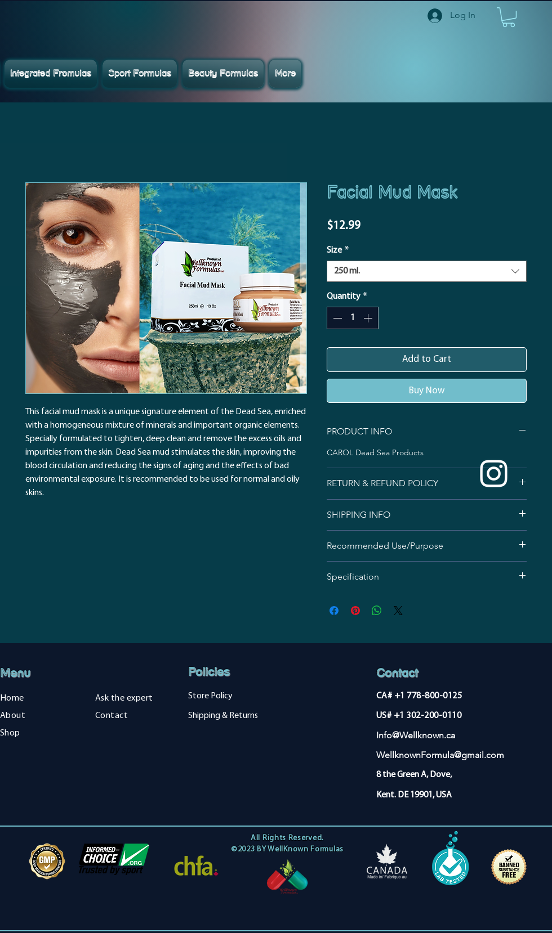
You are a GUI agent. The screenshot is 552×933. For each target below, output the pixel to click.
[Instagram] (493, 473)
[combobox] (427, 271)
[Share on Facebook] (334, 610)
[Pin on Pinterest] (355, 610)
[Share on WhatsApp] (377, 610)
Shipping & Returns (223, 715)
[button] (508, 17)
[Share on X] (398, 610)
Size (338, 250)
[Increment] (369, 318)
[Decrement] (336, 318)
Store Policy (210, 696)
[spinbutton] (352, 318)
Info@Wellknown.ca (415, 735)
